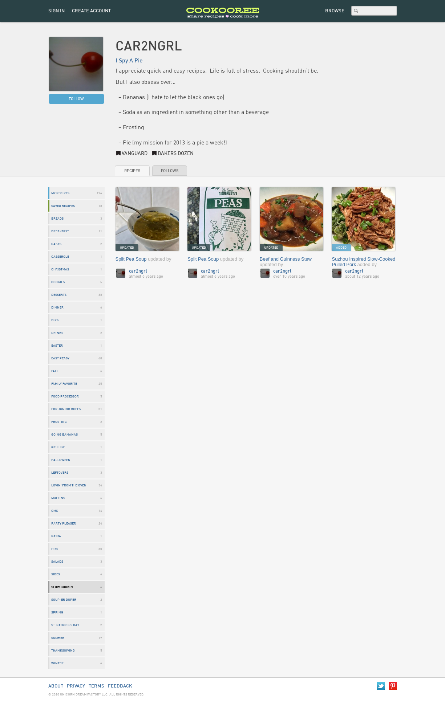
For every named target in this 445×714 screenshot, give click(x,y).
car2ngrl (138, 271)
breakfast (60, 231)
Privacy (76, 686)
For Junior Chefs (66, 409)
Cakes (56, 244)
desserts (58, 295)
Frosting (59, 422)
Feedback (120, 686)
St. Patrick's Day (65, 625)
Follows (169, 171)
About (55, 686)
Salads (57, 561)
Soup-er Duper (63, 599)
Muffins (58, 498)
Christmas (60, 269)
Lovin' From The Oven (68, 485)
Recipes (132, 171)
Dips (54, 320)
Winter (57, 663)
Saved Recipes (63, 206)
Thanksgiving (63, 650)
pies (54, 549)
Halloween (60, 460)
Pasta (56, 536)
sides (55, 574)
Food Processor (65, 396)
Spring (57, 612)
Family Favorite (64, 383)
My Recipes (60, 193)
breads (57, 218)
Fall (54, 371)
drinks (57, 333)
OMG (54, 511)
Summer (57, 638)
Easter (57, 345)
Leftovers (59, 472)
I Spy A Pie (129, 61)
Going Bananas (64, 434)
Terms (96, 686)
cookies (58, 282)
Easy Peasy (60, 358)
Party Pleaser (63, 523)
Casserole (60, 256)
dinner (57, 307)
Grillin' (58, 447)
